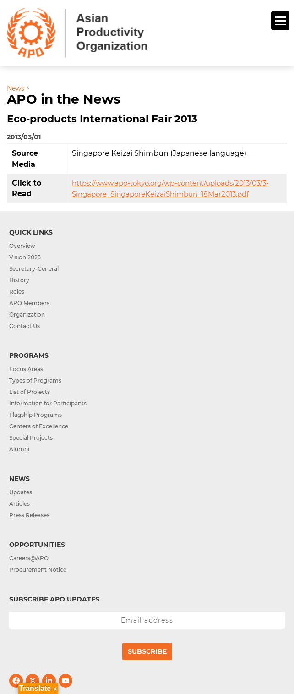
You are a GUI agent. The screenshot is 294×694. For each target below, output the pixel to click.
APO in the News (63, 99)
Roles (16, 291)
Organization (27, 314)
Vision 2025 (25, 257)
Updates (20, 492)
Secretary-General (34, 268)
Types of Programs (35, 380)
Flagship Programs (35, 414)
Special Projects (31, 437)
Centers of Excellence (38, 426)
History (19, 280)
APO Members (29, 303)
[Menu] (280, 20)
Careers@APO (29, 558)
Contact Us (24, 325)
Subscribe (147, 651)
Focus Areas (26, 369)
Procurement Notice (37, 569)
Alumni (19, 449)
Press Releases (29, 515)
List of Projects (29, 391)
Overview (22, 245)
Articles (19, 503)
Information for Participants (48, 403)
